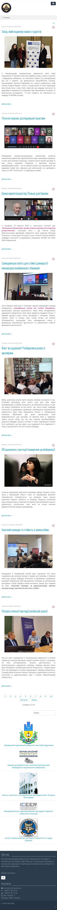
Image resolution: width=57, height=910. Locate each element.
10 (51, 696)
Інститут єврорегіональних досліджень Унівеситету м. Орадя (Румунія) (28, 830)
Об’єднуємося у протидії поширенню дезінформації (28, 449)
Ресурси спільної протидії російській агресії (25, 611)
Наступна (24, 700)
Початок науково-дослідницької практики (23, 118)
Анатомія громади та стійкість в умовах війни (25, 529)
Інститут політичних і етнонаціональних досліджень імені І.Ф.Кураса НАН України (28, 786)
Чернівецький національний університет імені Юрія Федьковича (29, 745)
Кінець (34, 700)
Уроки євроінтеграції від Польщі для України (25, 193)
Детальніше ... (7, 104)
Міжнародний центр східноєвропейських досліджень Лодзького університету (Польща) (28, 809)
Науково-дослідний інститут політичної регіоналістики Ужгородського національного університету (29, 759)
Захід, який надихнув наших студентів (21, 31)
